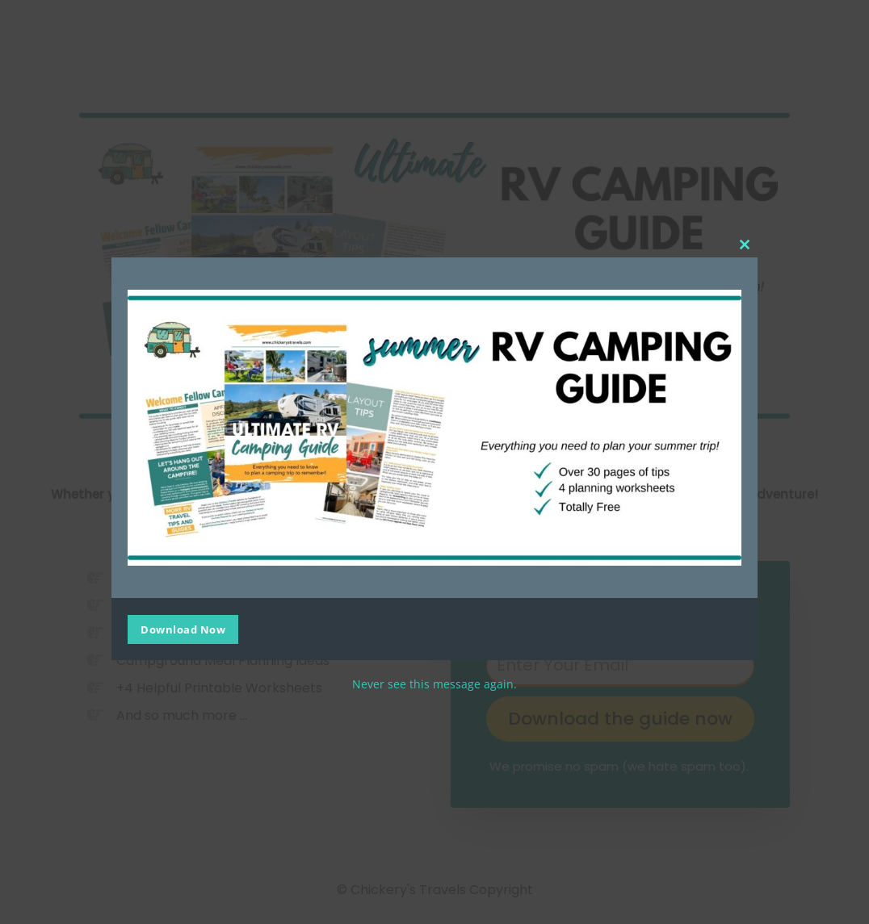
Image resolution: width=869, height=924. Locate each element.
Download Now (183, 629)
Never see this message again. (434, 684)
